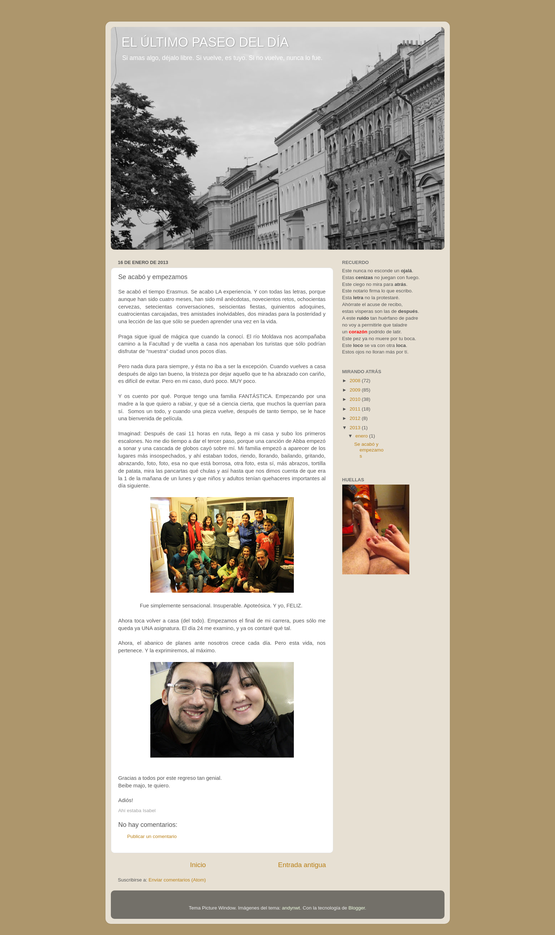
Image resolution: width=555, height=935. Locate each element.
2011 (355, 409)
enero (362, 436)
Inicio (198, 865)
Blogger (356, 908)
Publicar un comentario (152, 836)
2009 (355, 390)
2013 (355, 427)
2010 (355, 399)
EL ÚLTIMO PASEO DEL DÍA (205, 42)
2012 (355, 418)
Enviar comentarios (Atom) (177, 880)
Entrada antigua (302, 865)
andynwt (291, 908)
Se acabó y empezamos (369, 449)
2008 (355, 380)
